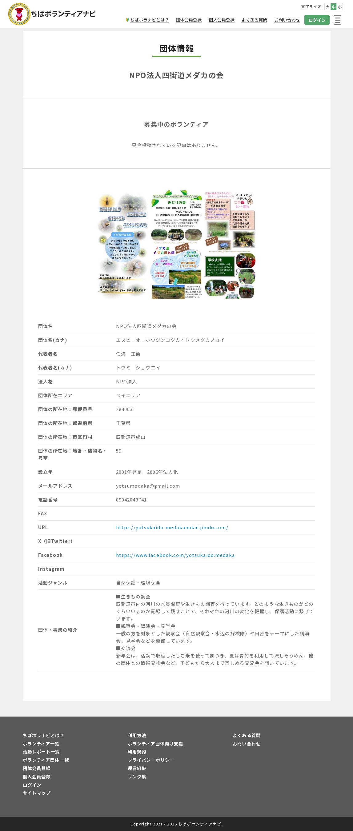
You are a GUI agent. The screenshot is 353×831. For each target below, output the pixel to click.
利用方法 (137, 735)
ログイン (32, 784)
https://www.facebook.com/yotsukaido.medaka (175, 555)
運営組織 (137, 768)
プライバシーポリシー (151, 760)
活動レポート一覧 (41, 751)
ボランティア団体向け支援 (155, 743)
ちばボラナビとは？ (44, 735)
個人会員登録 (37, 776)
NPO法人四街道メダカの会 (176, 75)
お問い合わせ (247, 743)
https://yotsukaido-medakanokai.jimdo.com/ (172, 527)
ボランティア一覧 (41, 743)
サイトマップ (37, 792)
